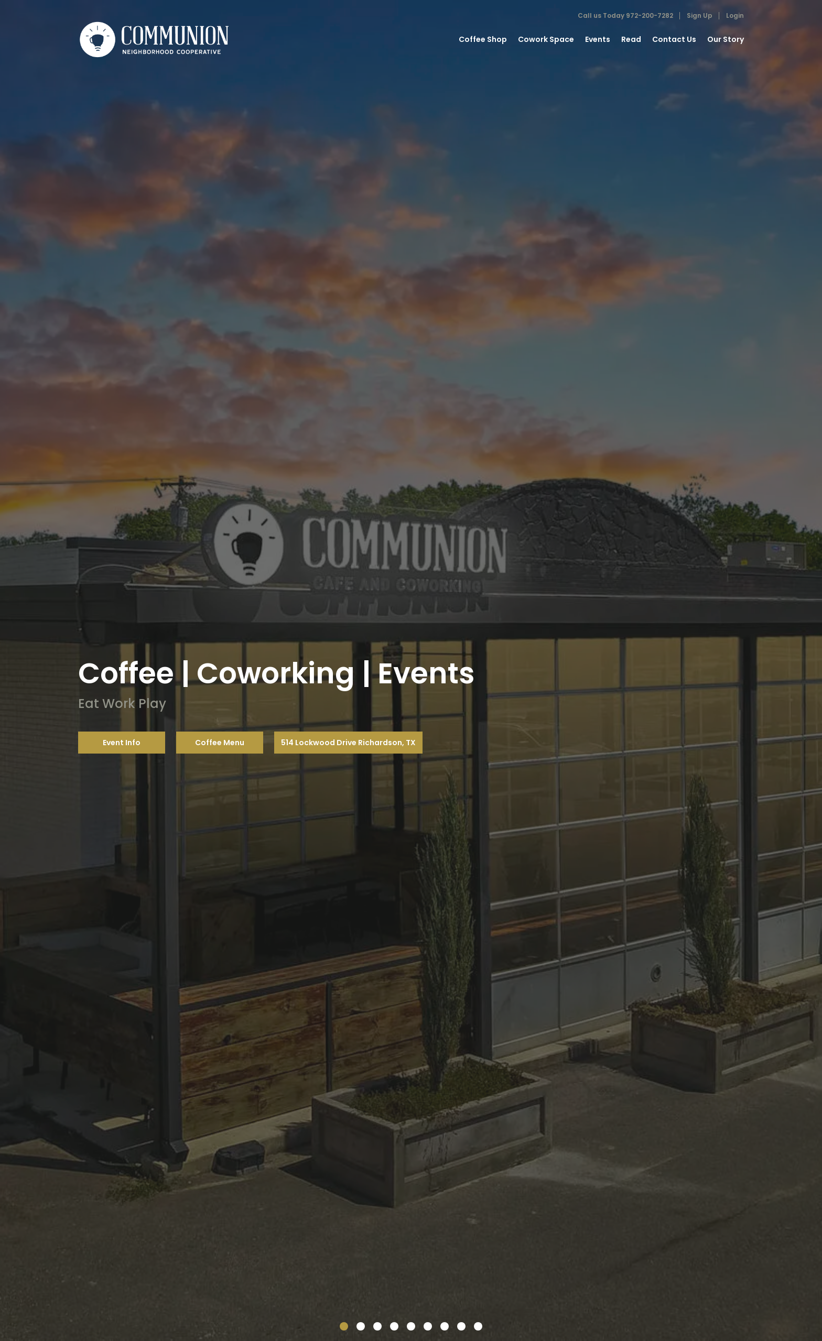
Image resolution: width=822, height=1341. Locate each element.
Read (631, 39)
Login (735, 15)
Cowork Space (546, 39)
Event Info (121, 742)
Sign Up (699, 15)
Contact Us (674, 39)
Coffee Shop (483, 39)
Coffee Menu (219, 742)
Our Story (725, 39)
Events (597, 39)
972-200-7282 (649, 15)
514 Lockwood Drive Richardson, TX (348, 742)
